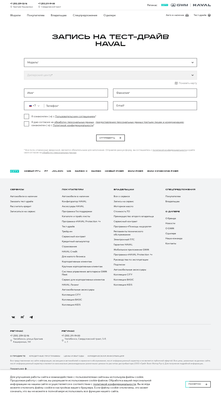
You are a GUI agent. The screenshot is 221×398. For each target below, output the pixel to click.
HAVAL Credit (69, 251)
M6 (69, 171)
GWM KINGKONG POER (163, 171)
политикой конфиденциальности (59, 152)
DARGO (96, 171)
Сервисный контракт (74, 236)
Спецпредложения (85, 15)
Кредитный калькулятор (75, 241)
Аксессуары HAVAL (73, 206)
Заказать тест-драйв (21, 201)
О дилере (110, 15)
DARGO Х (81, 171)
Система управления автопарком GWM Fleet (84, 273)
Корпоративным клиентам (77, 261)
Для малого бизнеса (73, 256)
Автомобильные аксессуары (78, 289)
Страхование (69, 246)
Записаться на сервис (22, 211)
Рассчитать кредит (20, 206)
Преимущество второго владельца (134, 216)
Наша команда (173, 238)
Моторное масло (123, 206)
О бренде (170, 218)
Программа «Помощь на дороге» (133, 226)
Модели (15, 15)
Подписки (119, 264)
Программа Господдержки (77, 211)
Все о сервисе (122, 196)
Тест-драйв (68, 226)
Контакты (170, 243)
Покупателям (35, 15)
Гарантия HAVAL (123, 244)
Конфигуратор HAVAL (74, 201)
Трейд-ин (67, 231)
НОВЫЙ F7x (32, 171)
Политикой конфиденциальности (121, 125)
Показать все (19, 369)
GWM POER (135, 171)
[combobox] (106, 75)
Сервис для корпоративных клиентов (83, 279)
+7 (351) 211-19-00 (71, 335)
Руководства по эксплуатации (131, 259)
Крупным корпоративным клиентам (82, 266)
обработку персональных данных (92, 122)
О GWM (169, 228)
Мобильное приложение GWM (131, 249)
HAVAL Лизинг (70, 284)
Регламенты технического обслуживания (128, 233)
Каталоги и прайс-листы (76, 216)
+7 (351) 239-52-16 (19, 335)
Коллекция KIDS (71, 304)
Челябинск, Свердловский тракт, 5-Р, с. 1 (84, 340)
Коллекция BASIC (72, 299)
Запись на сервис (124, 201)
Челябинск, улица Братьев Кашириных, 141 (26, 340)
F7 (46, 171)
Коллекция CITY (71, 294)
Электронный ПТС (124, 239)
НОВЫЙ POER (114, 171)
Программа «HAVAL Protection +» (81, 221)
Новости (170, 223)
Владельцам (59, 15)
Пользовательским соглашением (93, 116)
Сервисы (17, 189)
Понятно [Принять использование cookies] (198, 384)
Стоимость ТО (122, 211)
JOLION (57, 171)
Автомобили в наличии (23, 196)
